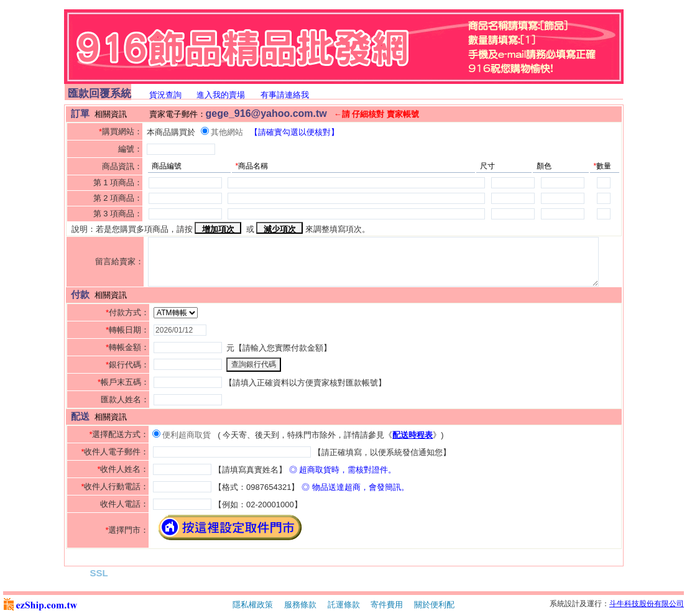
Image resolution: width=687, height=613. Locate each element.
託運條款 (344, 604)
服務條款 (300, 604)
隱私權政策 (253, 604)
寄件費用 (387, 604)
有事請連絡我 (285, 94)
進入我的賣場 (220, 94)
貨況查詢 (165, 94)
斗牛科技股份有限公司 (646, 603)
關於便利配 (434, 604)
